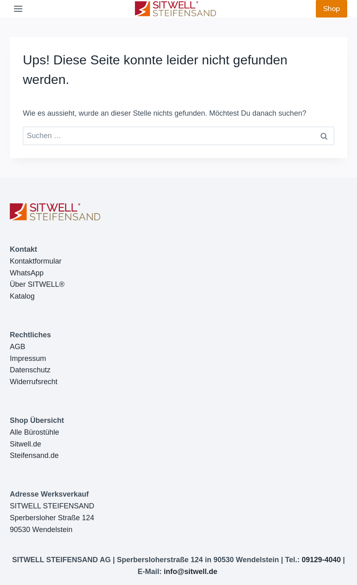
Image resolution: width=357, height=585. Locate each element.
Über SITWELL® (37, 284)
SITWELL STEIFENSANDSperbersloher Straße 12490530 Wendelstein (52, 518)
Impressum (28, 358)
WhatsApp (27, 273)
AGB (17, 347)
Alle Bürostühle (34, 432)
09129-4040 (321, 560)
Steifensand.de (34, 455)
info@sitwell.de (191, 571)
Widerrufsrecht (33, 382)
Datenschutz (30, 370)
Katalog (22, 296)
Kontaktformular (36, 261)
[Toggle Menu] (18, 8)
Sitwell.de (25, 444)
